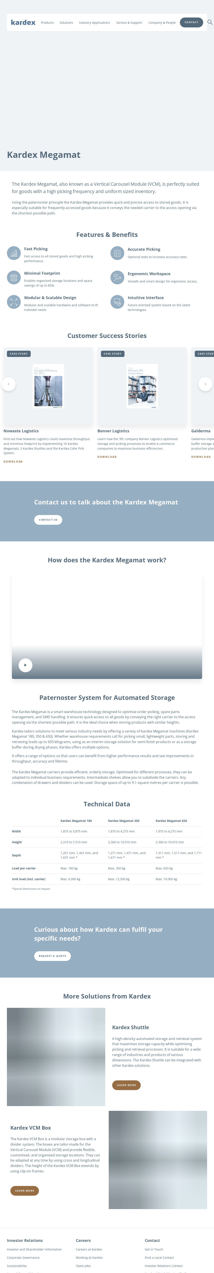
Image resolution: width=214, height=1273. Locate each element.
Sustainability (17, 1268)
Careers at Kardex (89, 1252)
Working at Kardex (89, 1260)
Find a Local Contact (159, 1260)
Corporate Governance (23, 1260)
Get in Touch (154, 1252)
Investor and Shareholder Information (34, 1252)
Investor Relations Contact (164, 1268)
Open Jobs (83, 1268)
